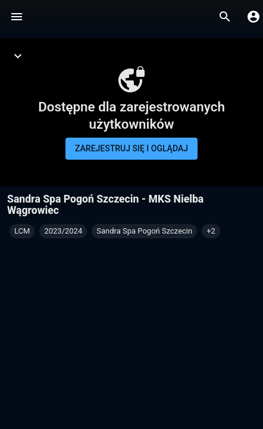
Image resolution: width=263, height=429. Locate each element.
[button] (211, 231)
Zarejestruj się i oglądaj (131, 148)
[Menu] (16, 16)
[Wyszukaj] (225, 16)
